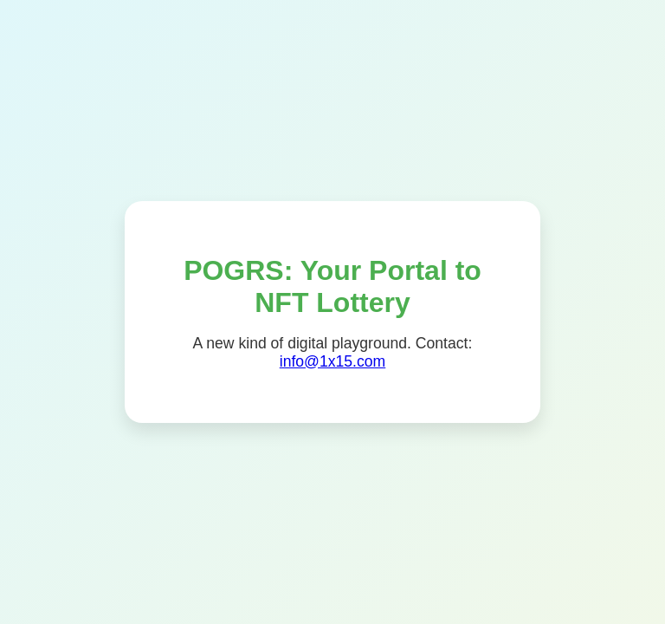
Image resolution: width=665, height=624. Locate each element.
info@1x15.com (333, 361)
